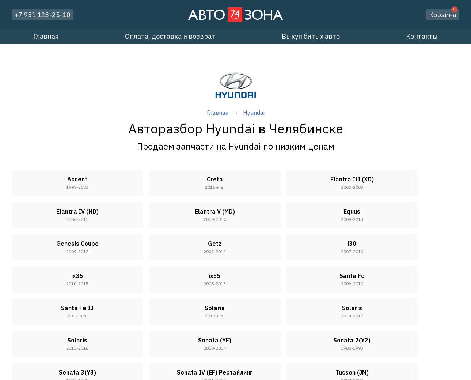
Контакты (422, 36)
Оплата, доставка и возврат (170, 36)
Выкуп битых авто (311, 36)
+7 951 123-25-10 (43, 15)
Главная (46, 36)
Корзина (443, 14)
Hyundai (254, 112)
